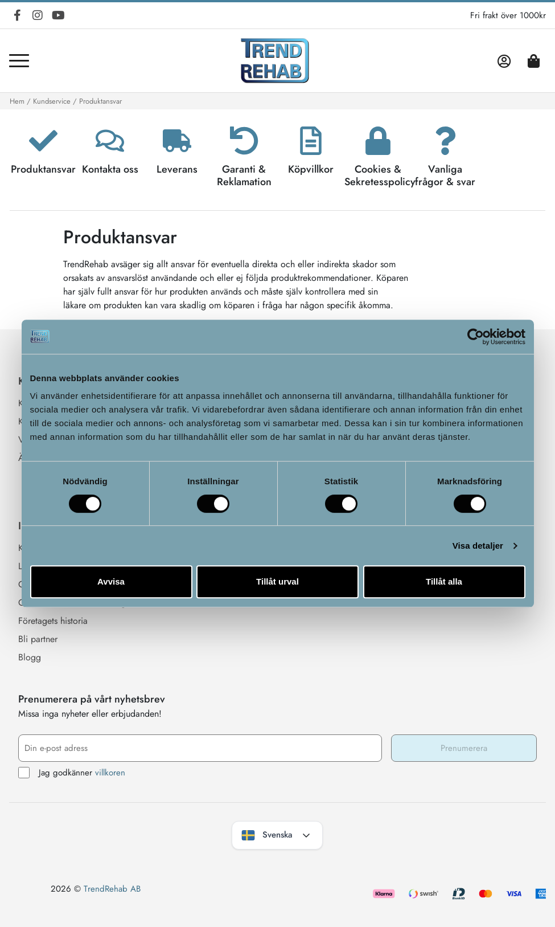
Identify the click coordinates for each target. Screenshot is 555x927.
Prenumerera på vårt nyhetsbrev (91, 699)
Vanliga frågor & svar (445, 175)
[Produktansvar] (43, 140)
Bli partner (37, 639)
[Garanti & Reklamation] (244, 140)
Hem (17, 101)
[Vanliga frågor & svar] (445, 140)
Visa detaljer (478, 545)
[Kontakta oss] (110, 140)
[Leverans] (177, 140)
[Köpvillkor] (311, 140)
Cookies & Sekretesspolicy (380, 175)
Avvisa (111, 581)
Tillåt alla (444, 581)
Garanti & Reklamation (244, 175)
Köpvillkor (311, 169)
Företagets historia (53, 620)
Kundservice (52, 101)
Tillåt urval (277, 581)
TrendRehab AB (112, 889)
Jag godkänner (71, 772)
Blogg (29, 657)
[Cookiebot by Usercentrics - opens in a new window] (475, 336)
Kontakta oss (110, 169)
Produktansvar (43, 169)
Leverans (177, 169)
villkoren (110, 772)
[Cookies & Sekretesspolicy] (378, 140)
